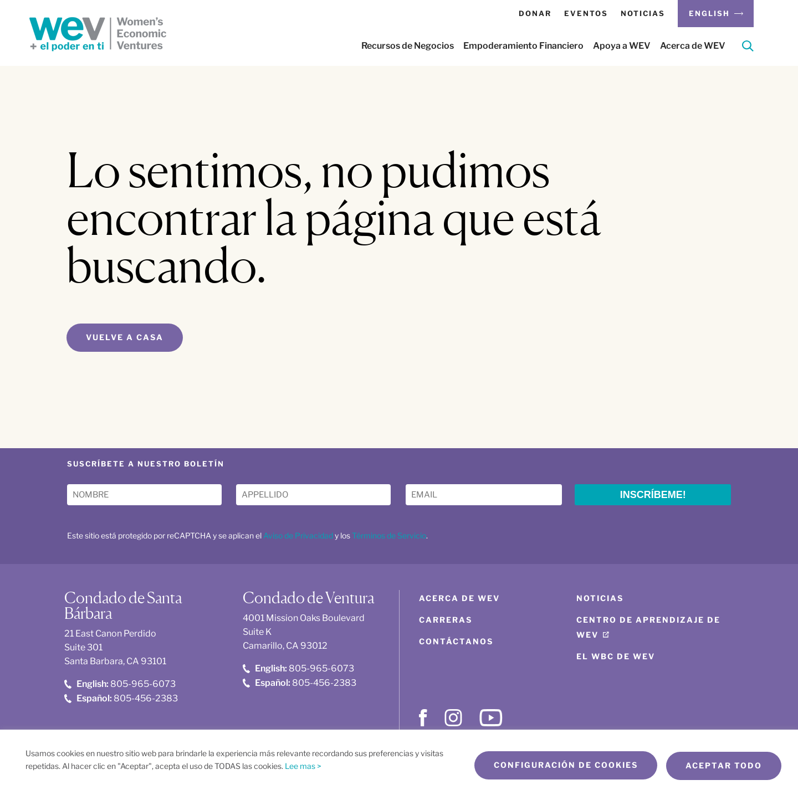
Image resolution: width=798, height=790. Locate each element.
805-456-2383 (121, 698)
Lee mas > (303, 766)
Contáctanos (456, 642)
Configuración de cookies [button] (562, 766)
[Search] (748, 48)
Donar (535, 13)
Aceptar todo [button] (724, 766)
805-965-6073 (120, 684)
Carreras (445, 620)
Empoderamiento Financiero (523, 45)
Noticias (643, 13)
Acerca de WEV (692, 45)
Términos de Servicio (389, 536)
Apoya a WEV (622, 45)
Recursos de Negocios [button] (407, 45)
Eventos (586, 13)
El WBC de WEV (615, 656)
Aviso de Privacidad (298, 536)
